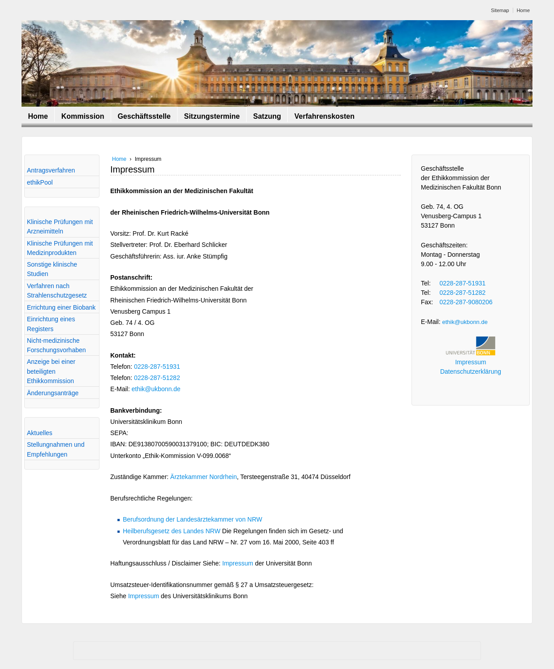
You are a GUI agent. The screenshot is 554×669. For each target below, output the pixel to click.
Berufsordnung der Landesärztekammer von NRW (192, 519)
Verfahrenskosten (324, 116)
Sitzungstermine (211, 116)
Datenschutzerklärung (470, 371)
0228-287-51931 (157, 366)
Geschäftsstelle (143, 116)
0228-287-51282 (157, 377)
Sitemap (500, 10)
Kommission (82, 116)
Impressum (237, 563)
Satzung (267, 116)
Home (523, 10)
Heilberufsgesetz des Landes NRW (172, 531)
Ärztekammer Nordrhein (203, 476)
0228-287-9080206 (466, 302)
